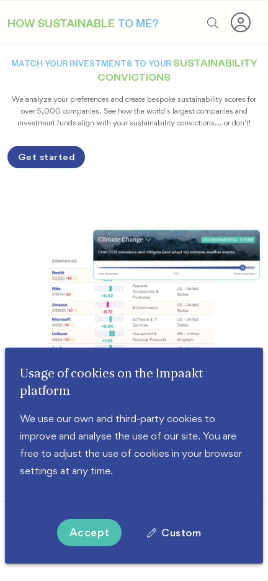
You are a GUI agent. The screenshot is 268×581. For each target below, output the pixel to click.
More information (59, 488)
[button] (241, 22)
